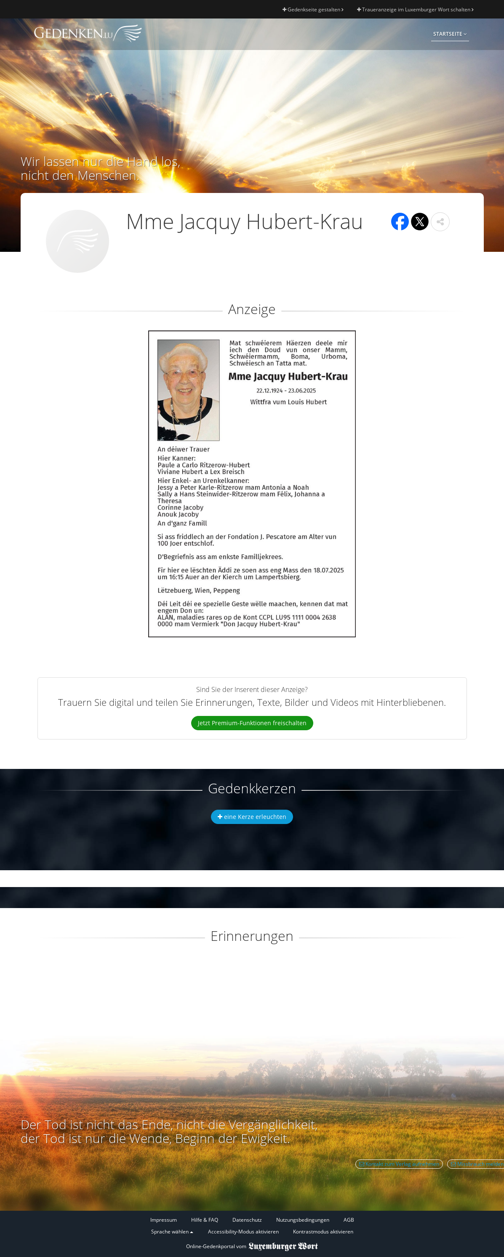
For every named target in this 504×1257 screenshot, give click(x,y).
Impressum (163, 1219)
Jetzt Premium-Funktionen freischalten (252, 723)
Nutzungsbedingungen (302, 1219)
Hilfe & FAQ (204, 1219)
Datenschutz (247, 1219)
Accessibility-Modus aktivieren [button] (243, 1231)
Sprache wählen (172, 1231)
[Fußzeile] (252, 1226)
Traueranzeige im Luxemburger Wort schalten (415, 9)
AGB (349, 1219)
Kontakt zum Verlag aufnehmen (399, 1163)
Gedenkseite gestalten (313, 9)
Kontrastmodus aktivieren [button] (323, 1231)
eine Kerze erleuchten (252, 817)
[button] (440, 221)
